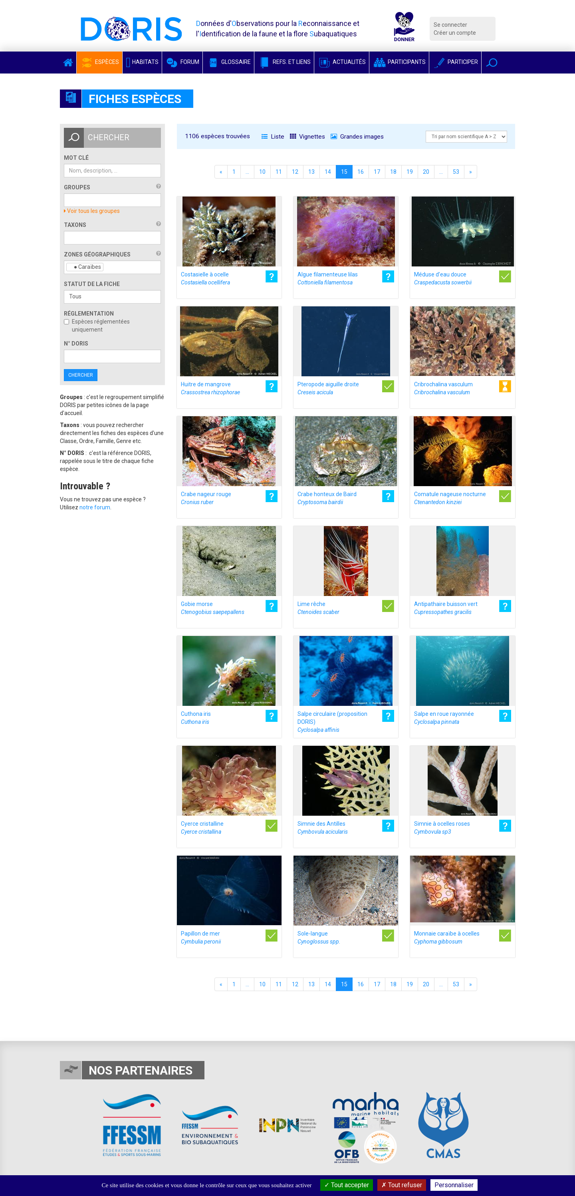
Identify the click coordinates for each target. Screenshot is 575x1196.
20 (426, 172)
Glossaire (228, 62)
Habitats (142, 62)
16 (360, 172)
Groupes (77, 187)
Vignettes (307, 136)
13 (311, 172)
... (247, 172)
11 (279, 172)
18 (393, 172)
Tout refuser (401, 1185)
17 (377, 172)
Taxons (75, 225)
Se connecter (450, 25)
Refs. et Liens (284, 62)
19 (409, 172)
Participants (399, 62)
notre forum (94, 507)
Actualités (341, 62)
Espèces (99, 62)
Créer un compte (455, 33)
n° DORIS (76, 343)
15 (344, 172)
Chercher (80, 375)
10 (262, 172)
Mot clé (76, 158)
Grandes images (357, 136)
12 (295, 172)
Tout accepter (346, 1185)
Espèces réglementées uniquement (97, 325)
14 (328, 172)
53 (456, 172)
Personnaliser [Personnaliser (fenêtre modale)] (454, 1185)
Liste (273, 136)
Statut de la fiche (92, 284)
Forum (182, 62)
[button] (492, 63)
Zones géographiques (97, 254)
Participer (455, 62)
